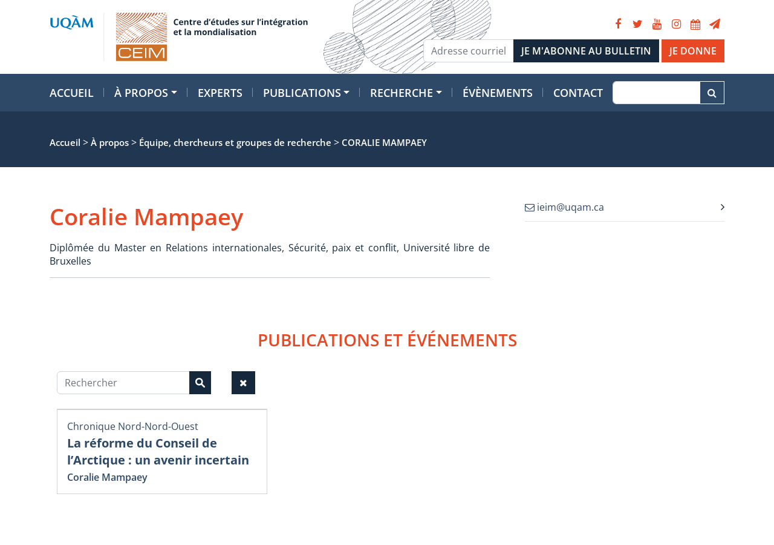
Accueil (72, 92)
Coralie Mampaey (107, 477)
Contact (578, 92)
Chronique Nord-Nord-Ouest (132, 426)
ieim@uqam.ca (564, 207)
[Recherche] (656, 92)
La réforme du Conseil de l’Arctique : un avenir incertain (158, 451)
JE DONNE (693, 51)
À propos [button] (141, 92)
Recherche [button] (401, 92)
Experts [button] (220, 92)
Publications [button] (302, 92)
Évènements (498, 92)
